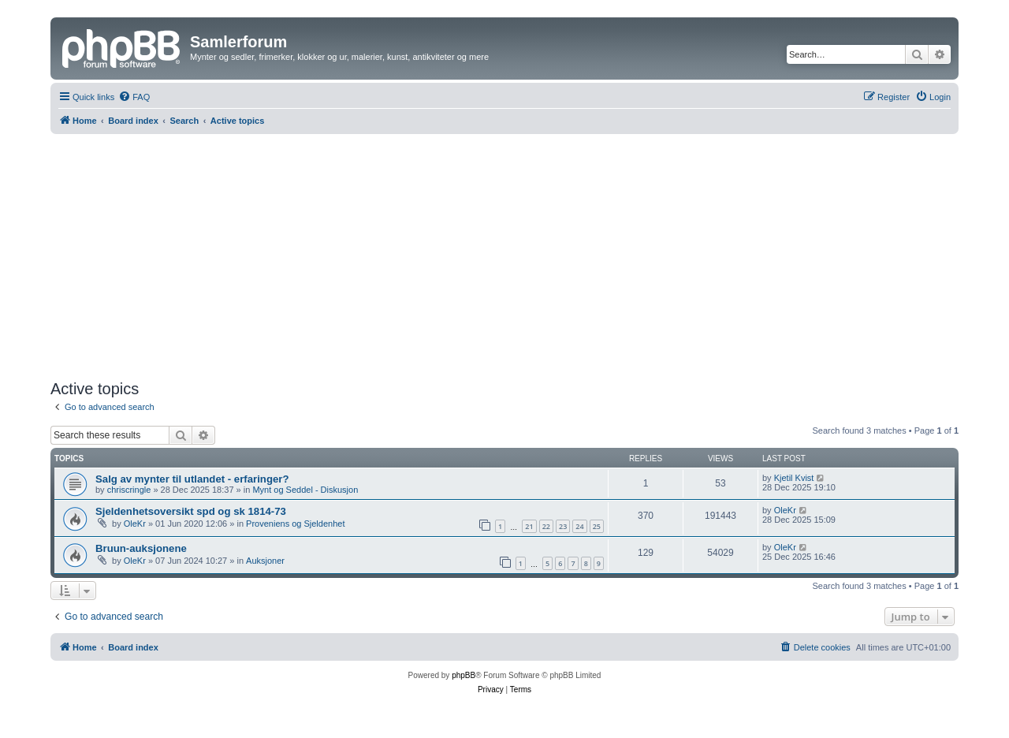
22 (546, 526)
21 (529, 526)
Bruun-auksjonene (141, 548)
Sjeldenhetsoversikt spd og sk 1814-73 (190, 511)
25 (597, 526)
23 (563, 526)
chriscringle (129, 489)
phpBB (463, 675)
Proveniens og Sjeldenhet (295, 523)
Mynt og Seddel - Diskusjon (305, 489)
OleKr (135, 523)
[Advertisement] (504, 257)
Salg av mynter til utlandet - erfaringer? (192, 479)
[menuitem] (134, 97)
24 (579, 526)
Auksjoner (265, 560)
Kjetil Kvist (794, 478)
